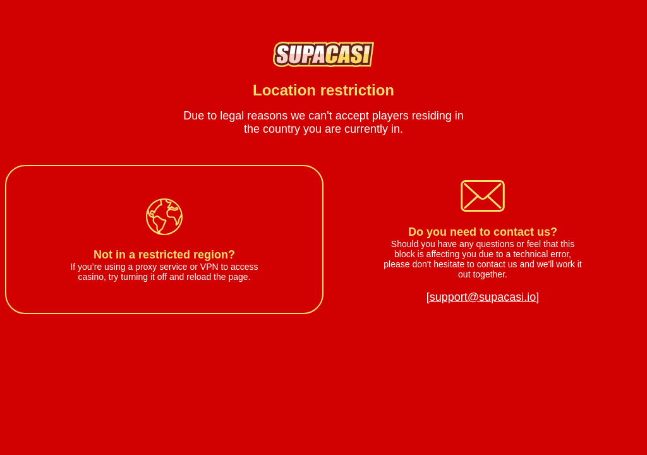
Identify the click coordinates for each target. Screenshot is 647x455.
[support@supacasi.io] (482, 297)
